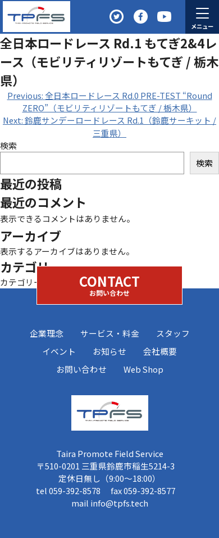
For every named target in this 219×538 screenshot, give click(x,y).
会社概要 (160, 351)
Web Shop (143, 369)
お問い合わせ (81, 369)
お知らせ (109, 351)
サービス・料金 (109, 333)
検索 (8, 145)
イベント (59, 351)
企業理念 (46, 333)
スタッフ (173, 333)
